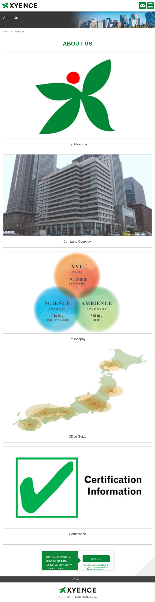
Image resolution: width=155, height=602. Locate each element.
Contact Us (96, 558)
